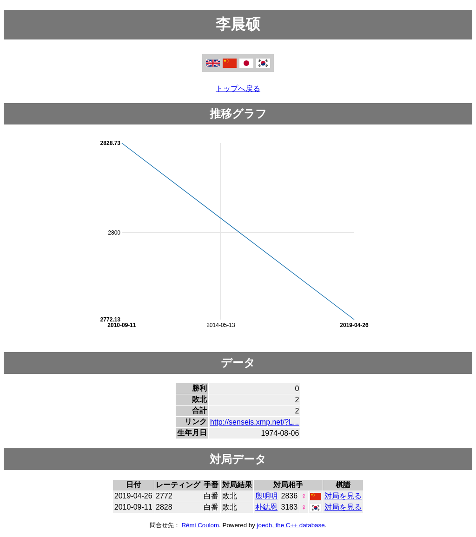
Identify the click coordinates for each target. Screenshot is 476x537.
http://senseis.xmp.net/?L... (254, 422)
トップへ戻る (238, 88)
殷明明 (266, 496)
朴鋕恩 (266, 507)
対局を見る (343, 496)
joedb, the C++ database (291, 525)
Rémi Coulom (200, 525)
